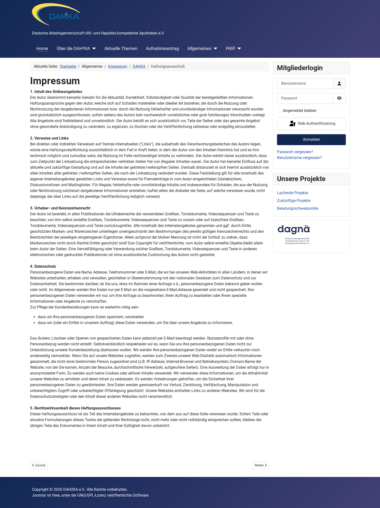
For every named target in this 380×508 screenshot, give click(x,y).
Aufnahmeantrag (162, 48)
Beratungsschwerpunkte (297, 208)
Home (42, 48)
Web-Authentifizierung (312, 123)
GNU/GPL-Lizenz (91, 495)
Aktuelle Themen (120, 48)
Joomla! (39, 495)
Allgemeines (199, 48)
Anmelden (311, 139)
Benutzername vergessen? (299, 157)
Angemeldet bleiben (300, 110)
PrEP (230, 48)
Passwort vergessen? (295, 152)
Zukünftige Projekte (293, 200)
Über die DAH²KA (73, 48)
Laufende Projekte (292, 193)
